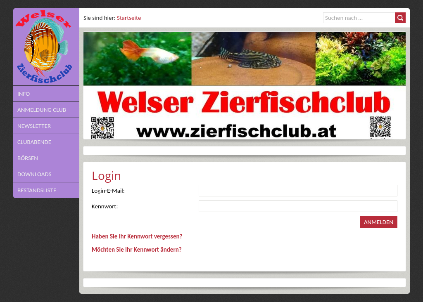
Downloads (34, 174)
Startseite (129, 17)
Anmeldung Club (41, 109)
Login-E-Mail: (108, 190)
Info (23, 93)
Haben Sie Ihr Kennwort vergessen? (137, 236)
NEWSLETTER (34, 126)
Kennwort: (105, 206)
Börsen (27, 158)
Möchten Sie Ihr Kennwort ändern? (137, 249)
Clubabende (34, 142)
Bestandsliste (36, 190)
